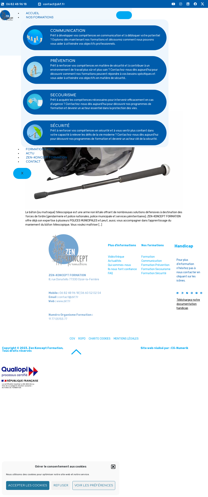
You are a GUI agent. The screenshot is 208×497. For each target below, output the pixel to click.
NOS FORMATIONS (39, 17)
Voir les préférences (94, 485)
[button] (113, 467)
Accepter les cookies (27, 485)
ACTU (30, 153)
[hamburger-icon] (124, 15)
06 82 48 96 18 (16, 4)
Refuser (60, 485)
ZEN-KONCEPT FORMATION (46, 157)
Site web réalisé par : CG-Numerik (164, 348)
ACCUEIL (32, 13)
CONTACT (33, 161)
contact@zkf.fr (54, 4)
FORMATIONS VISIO (40, 149)
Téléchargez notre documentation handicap (188, 304)
